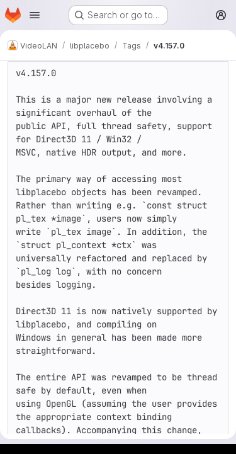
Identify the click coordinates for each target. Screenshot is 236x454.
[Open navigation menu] (35, 15)
